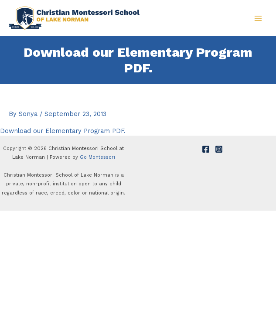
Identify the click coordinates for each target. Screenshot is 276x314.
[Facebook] (206, 149)
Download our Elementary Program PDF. (63, 131)
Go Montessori (97, 157)
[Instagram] (219, 149)
